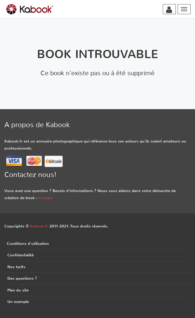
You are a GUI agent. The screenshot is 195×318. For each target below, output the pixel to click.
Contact (45, 197)
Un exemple (18, 301)
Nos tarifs (16, 266)
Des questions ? (22, 278)
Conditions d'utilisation (28, 243)
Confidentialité (20, 255)
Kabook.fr (39, 226)
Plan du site (18, 290)
